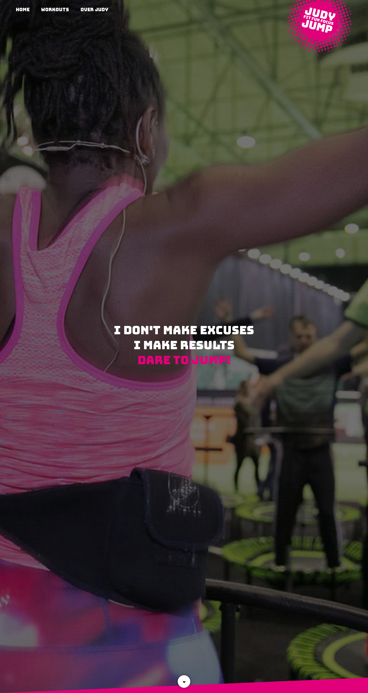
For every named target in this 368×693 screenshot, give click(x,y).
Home (23, 10)
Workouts (55, 10)
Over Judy (94, 10)
